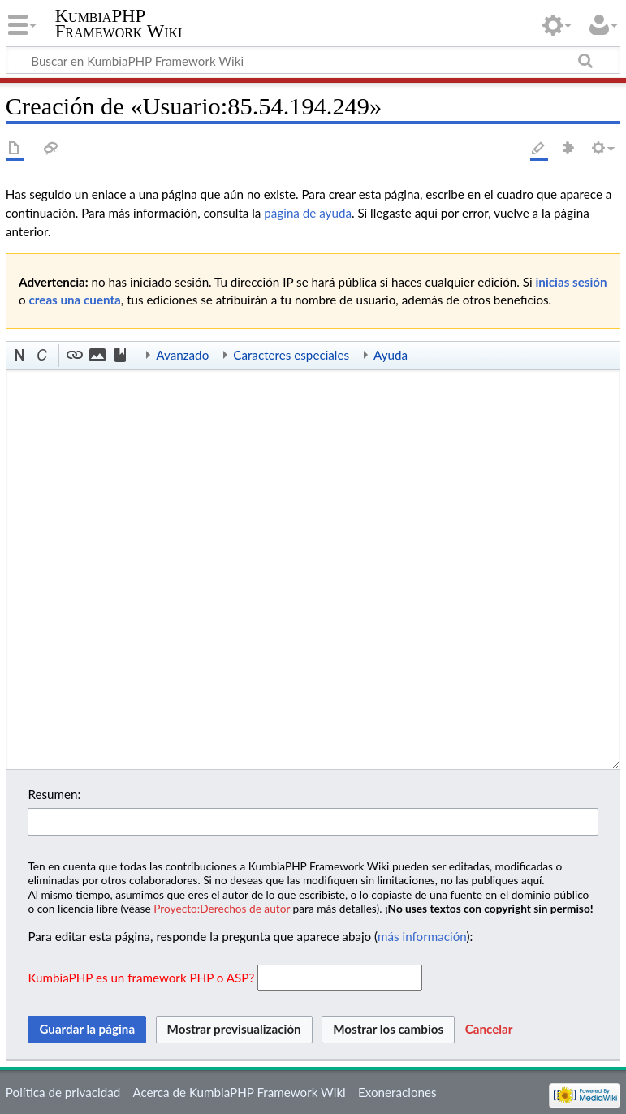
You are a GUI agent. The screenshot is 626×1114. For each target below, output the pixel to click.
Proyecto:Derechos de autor (221, 908)
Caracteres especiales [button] (291, 355)
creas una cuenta (75, 299)
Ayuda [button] (390, 355)
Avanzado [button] (182, 355)
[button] (20, 355)
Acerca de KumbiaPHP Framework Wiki (238, 1092)
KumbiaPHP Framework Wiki (119, 23)
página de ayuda (308, 212)
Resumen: (54, 794)
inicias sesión (571, 281)
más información (422, 936)
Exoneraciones (397, 1092)
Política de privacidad (63, 1092)
